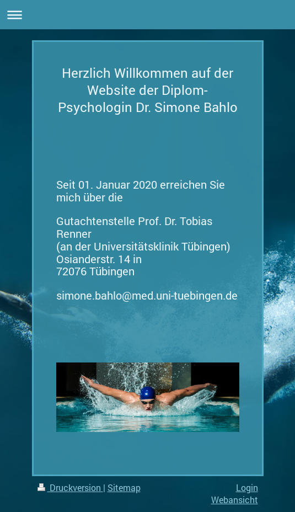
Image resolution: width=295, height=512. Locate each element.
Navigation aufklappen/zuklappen (147, 14)
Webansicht (234, 499)
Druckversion (70, 487)
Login (247, 487)
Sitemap (124, 487)
